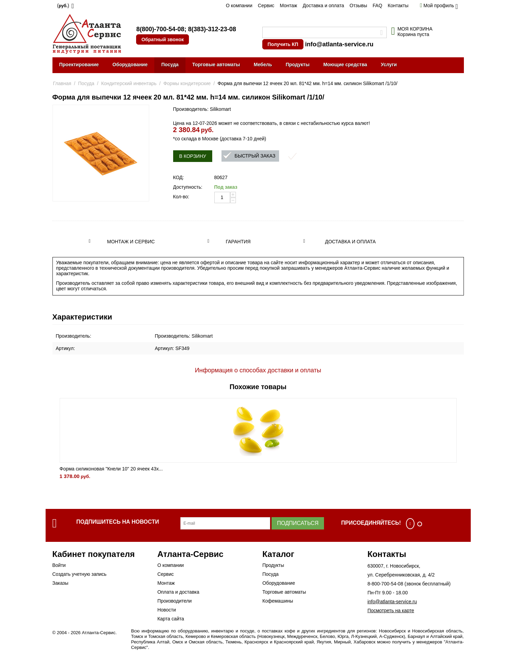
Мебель (263, 64)
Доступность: (188, 187)
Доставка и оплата (323, 5)
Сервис (266, 5)
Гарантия (238, 241)
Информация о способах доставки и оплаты (258, 370)
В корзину (192, 156)
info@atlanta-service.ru (339, 44)
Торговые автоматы (216, 64)
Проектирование (79, 64)
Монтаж (288, 5)
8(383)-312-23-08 (212, 29)
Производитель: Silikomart (202, 109)
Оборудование (129, 64)
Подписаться (298, 523)
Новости (166, 610)
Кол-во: (181, 196)
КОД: (178, 177)
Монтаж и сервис (131, 241)
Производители (174, 601)
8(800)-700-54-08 (160, 29)
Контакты (398, 5)
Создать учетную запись (79, 574)
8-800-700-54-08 (385, 583)
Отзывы (358, 5)
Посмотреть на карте (391, 610)
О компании (239, 5)
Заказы (60, 583)
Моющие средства (345, 64)
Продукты (298, 64)
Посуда (169, 64)
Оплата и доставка (178, 592)
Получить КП (282, 44)
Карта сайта (170, 618)
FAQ (377, 5)
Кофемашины (277, 601)
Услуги (389, 64)
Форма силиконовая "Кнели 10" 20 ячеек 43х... (111, 468)
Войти (59, 565)
